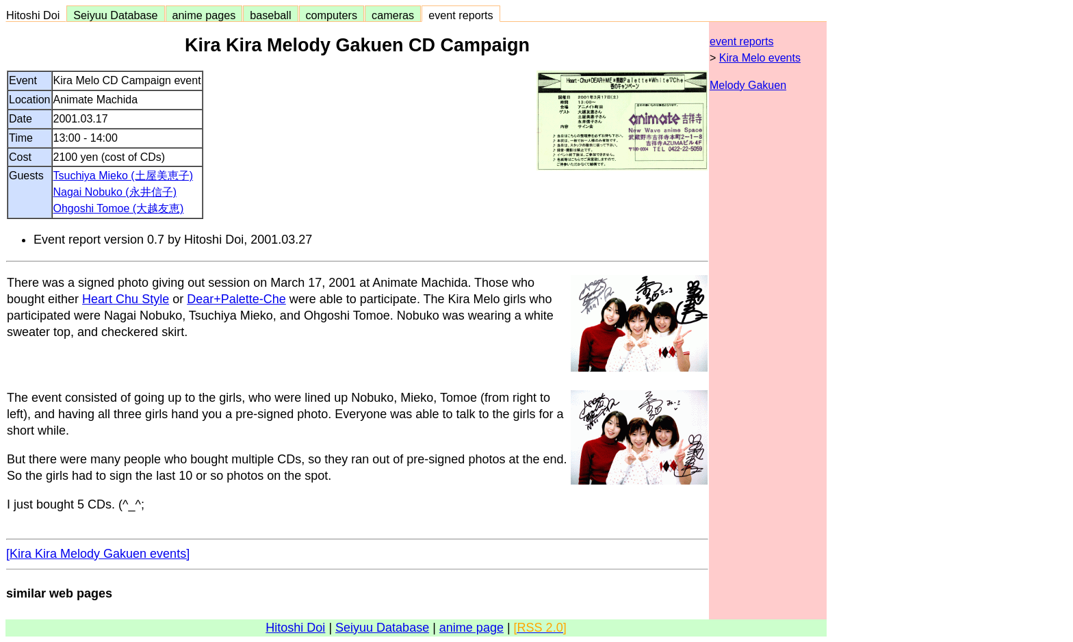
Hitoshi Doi (36, 15)
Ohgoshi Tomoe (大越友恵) (118, 208)
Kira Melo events (760, 58)
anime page (471, 627)
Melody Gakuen (748, 85)
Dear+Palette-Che (236, 299)
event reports (460, 15)
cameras (392, 15)
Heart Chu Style (125, 299)
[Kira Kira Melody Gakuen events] (98, 554)
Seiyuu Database (115, 15)
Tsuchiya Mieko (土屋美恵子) (123, 175)
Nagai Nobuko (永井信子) (115, 192)
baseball (270, 15)
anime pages (204, 15)
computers (332, 15)
